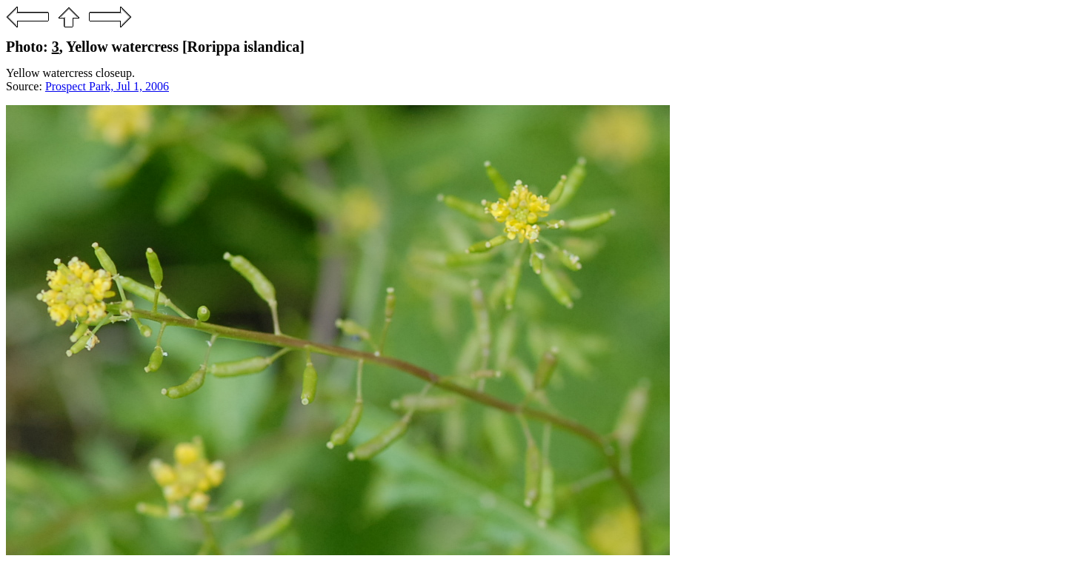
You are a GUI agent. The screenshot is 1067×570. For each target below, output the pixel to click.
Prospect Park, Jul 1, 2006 (107, 86)
